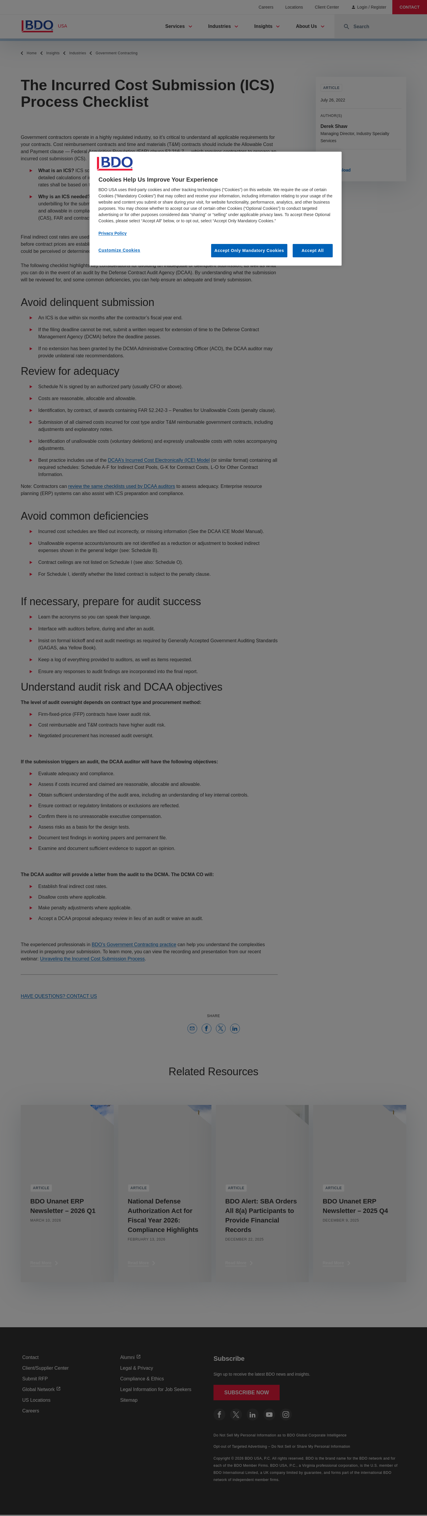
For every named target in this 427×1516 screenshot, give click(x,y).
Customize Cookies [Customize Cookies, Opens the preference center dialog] (119, 250)
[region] (216, 209)
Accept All (313, 250)
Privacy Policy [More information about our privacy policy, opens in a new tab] (112, 233)
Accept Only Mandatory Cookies (249, 250)
